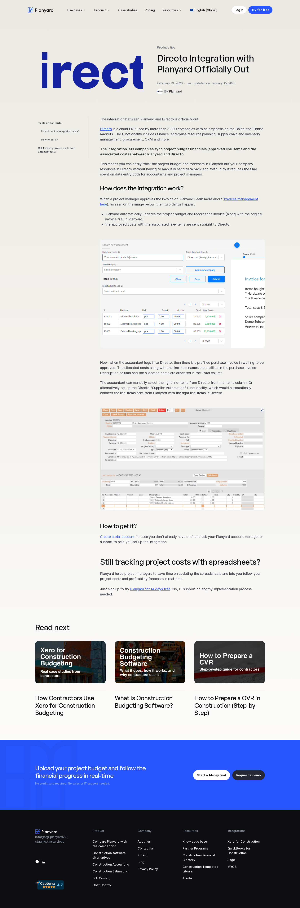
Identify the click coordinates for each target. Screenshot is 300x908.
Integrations (236, 831)
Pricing (150, 10)
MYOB (232, 867)
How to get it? (49, 139)
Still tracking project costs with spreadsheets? (56, 149)
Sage (231, 860)
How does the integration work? (60, 131)
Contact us (146, 848)
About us (144, 841)
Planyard (175, 91)
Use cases (74, 10)
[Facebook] (37, 862)
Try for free (260, 10)
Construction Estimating (110, 871)
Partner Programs (195, 848)
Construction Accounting (111, 864)
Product (100, 10)
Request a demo (248, 775)
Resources (170, 10)
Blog (141, 862)
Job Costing (101, 878)
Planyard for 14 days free (150, 589)
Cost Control (102, 885)
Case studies (127, 10)
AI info (187, 878)
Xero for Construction (243, 841)
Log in (239, 10)
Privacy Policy (148, 869)
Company (145, 831)
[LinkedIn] (43, 862)
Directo (106, 129)
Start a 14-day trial (211, 775)
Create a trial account (117, 537)
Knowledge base (195, 841)
